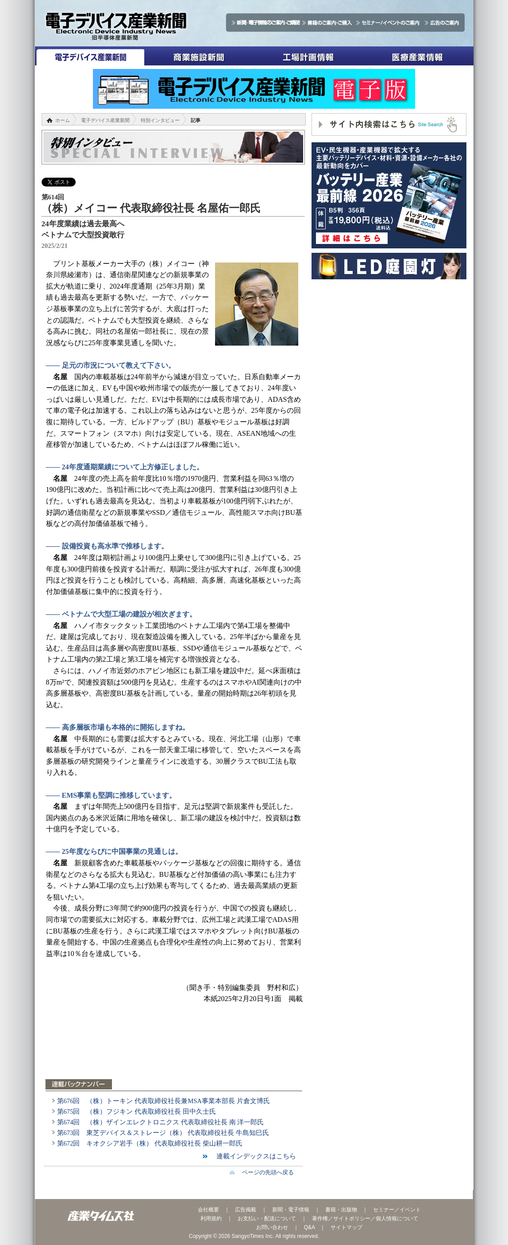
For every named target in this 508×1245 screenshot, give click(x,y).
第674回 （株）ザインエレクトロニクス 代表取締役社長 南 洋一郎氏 (160, 1122)
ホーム (62, 120)
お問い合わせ (272, 1227)
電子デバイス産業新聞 (89, 55)
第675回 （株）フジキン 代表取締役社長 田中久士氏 (136, 1111)
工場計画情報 (308, 55)
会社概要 (208, 1210)
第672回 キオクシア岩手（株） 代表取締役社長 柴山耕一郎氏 (149, 1143)
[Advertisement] (174, 1046)
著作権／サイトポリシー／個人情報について (365, 1218)
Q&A (309, 1227)
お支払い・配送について (267, 1218)
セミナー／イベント (397, 1210)
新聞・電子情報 (290, 1210)
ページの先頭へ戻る (265, 1172)
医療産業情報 (417, 55)
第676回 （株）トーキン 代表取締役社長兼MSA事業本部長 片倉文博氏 (163, 1100)
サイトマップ (346, 1227)
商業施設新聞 (199, 55)
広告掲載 (245, 1210)
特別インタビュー (160, 120)
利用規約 (211, 1218)
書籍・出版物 (341, 1210)
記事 (195, 120)
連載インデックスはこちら (253, 1156)
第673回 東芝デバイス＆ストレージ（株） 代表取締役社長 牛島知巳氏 (163, 1132)
